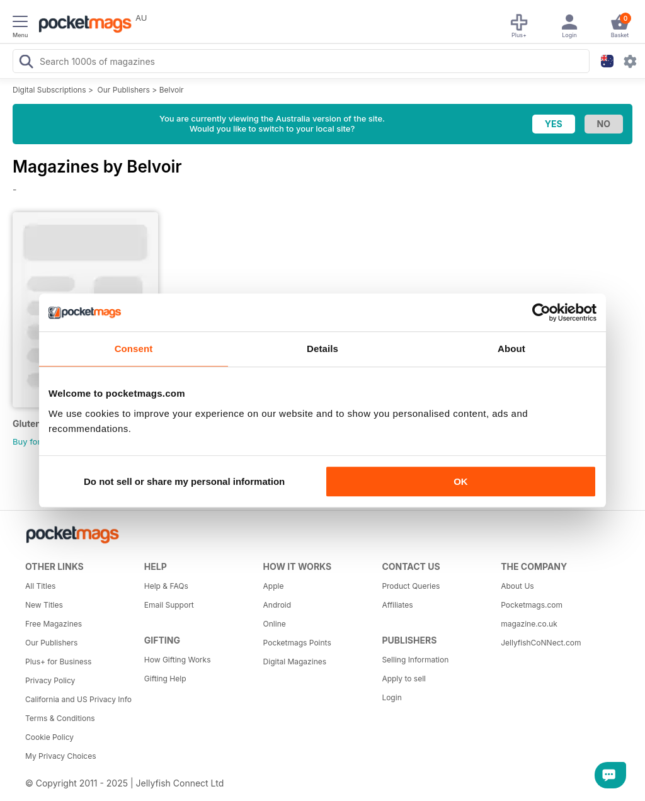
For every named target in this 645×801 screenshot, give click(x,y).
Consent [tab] (134, 348)
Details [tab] (322, 348)
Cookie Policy (49, 737)
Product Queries (411, 586)
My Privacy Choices (60, 756)
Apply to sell (404, 678)
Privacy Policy (50, 680)
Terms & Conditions (60, 718)
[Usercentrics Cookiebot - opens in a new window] (541, 312)
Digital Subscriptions (49, 89)
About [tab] (511, 348)
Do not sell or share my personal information (184, 481)
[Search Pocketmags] (26, 63)
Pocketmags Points (297, 642)
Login (391, 697)
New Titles (44, 605)
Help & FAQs (166, 586)
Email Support (169, 605)
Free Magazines (53, 623)
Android (277, 605)
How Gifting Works (177, 659)
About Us (517, 586)
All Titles (40, 586)
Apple (273, 586)
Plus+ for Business (58, 661)
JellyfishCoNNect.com (541, 642)
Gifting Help (165, 678)
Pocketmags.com (531, 605)
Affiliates (397, 605)
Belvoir (171, 89)
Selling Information (415, 659)
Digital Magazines (294, 661)
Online (274, 623)
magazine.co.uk (529, 623)
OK (461, 481)
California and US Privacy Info (78, 699)
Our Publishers (124, 89)
